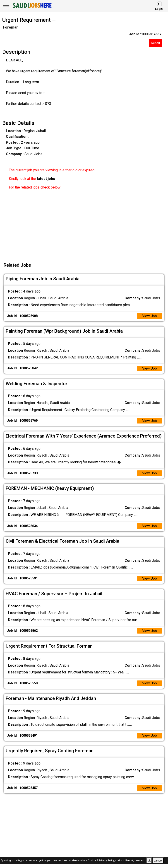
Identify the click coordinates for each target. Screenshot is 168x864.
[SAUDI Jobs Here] (32, 8)
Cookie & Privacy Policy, (101, 860)
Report (155, 43)
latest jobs (46, 179)
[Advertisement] (85, 225)
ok (149, 860)
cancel (158, 860)
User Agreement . (135, 860)
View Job (149, 316)
